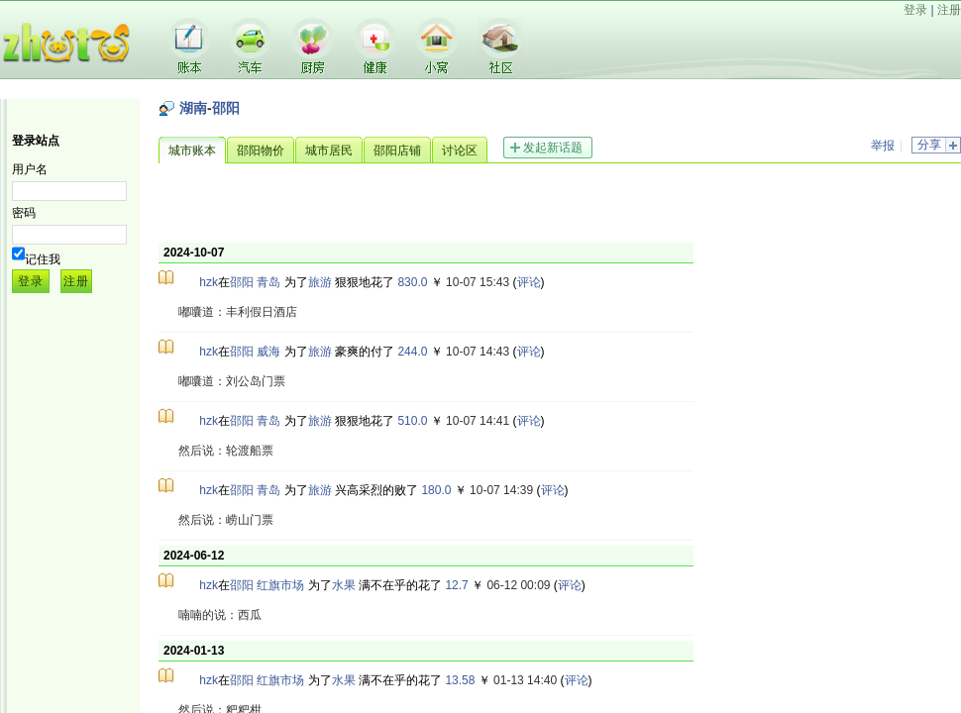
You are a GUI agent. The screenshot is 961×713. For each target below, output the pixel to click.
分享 (929, 145)
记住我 (42, 259)
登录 (915, 10)
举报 (883, 146)
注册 (949, 10)
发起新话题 (553, 147)
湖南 (193, 108)
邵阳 (226, 108)
